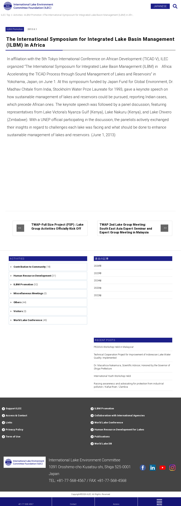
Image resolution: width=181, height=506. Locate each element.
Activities (17, 258)
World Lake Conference (28, 320)
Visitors (18, 311)
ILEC (89, 494)
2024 (96, 280)
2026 (96, 265)
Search (175, 6)
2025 (96, 273)
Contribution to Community (30, 266)
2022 (96, 295)
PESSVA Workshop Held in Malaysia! (114, 347)
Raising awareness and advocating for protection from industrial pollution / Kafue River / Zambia (129, 385)
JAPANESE (160, 6)
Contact (73, 504)
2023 (96, 287)
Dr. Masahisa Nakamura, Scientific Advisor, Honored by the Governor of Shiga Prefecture (132, 367)
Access (116, 504)
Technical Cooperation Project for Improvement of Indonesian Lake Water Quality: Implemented (132, 356)
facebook (143, 468)
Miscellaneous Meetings (28, 293)
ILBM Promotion (23, 284)
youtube (162, 468)
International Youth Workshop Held (112, 376)
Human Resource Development (32, 275)
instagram (172, 468)
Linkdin (153, 468)
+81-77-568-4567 (25, 504)
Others (18, 302)
